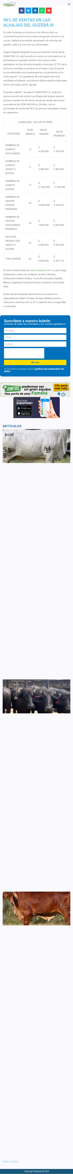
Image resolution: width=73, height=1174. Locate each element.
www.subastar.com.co (42, 270)
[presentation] (24, 353)
